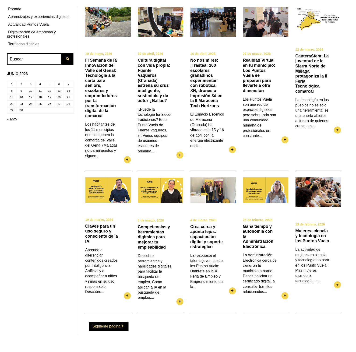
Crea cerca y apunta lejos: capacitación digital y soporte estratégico (206, 236)
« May (12, 119)
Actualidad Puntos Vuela (28, 24)
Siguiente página (108, 326)
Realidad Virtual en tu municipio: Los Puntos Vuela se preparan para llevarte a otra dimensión (259, 75)
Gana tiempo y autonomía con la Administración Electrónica (258, 236)
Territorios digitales (23, 44)
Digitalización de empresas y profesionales (31, 34)
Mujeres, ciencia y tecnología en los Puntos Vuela (312, 236)
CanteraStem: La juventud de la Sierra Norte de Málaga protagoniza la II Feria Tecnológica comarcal (312, 74)
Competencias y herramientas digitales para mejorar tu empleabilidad (154, 237)
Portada (14, 9)
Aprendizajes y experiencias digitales (38, 17)
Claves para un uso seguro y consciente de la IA (101, 234)
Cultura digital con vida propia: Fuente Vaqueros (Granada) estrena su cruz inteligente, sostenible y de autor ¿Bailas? (154, 80)
